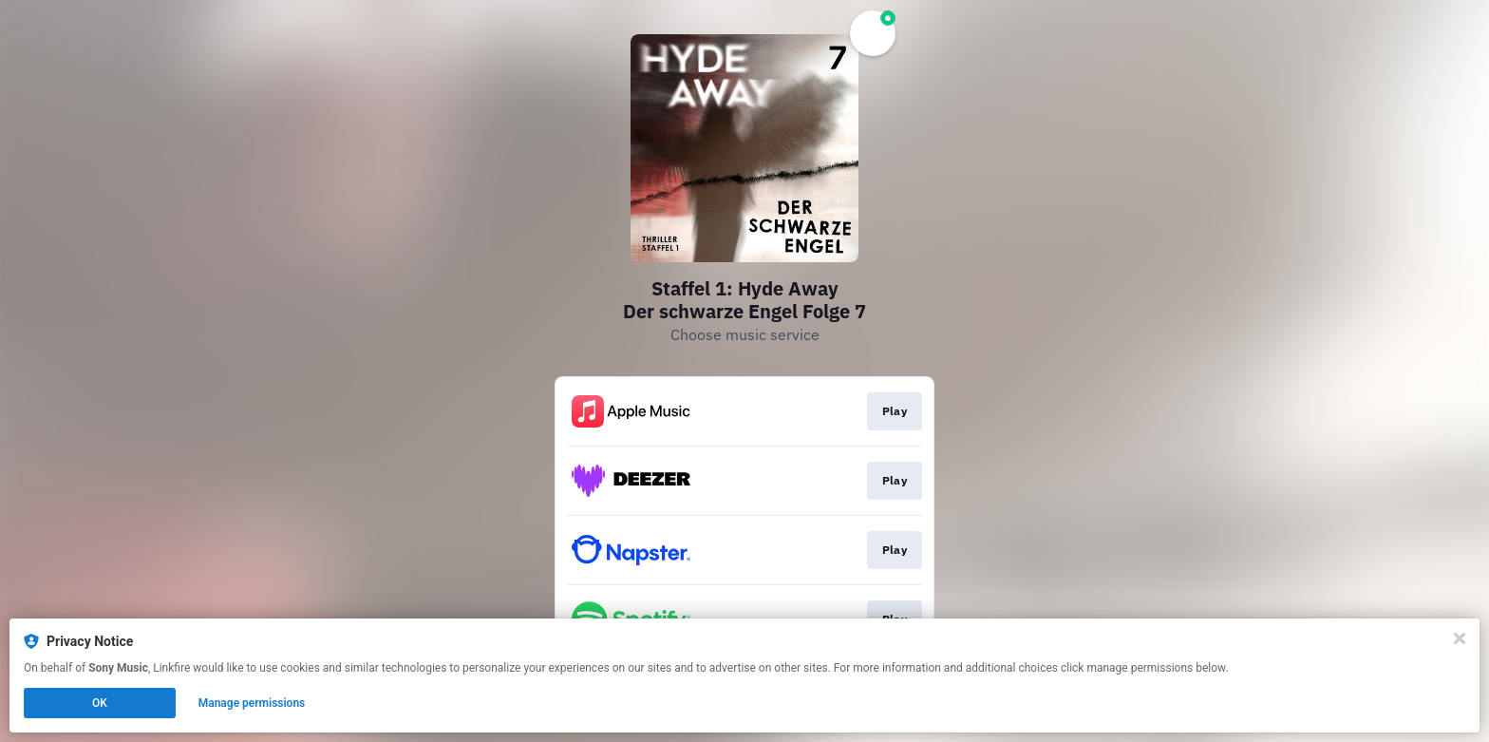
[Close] (1459, 638)
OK (99, 703)
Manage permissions (252, 703)
